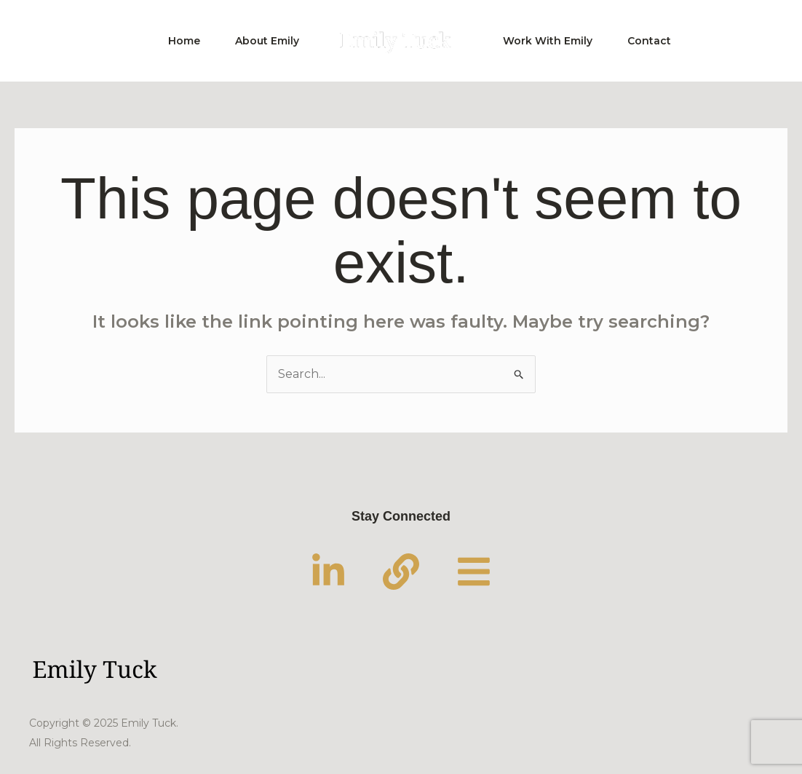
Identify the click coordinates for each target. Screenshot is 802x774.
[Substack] (401, 571)
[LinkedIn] (328, 571)
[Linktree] (474, 571)
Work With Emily (547, 40)
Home (184, 40)
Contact (649, 40)
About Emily (267, 40)
